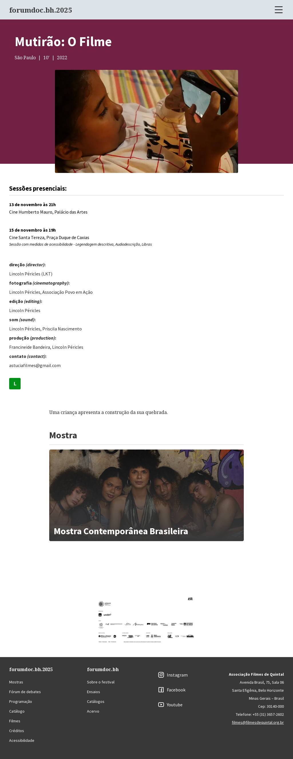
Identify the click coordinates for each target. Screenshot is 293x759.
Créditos (16, 730)
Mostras (16, 682)
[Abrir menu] (279, 10)
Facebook (176, 690)
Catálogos (95, 701)
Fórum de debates (25, 691)
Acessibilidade (21, 740)
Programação (20, 701)
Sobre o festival (100, 682)
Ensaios (93, 691)
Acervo (93, 711)
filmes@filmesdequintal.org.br (258, 722)
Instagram (177, 675)
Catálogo (17, 711)
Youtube (175, 704)
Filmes (14, 720)
